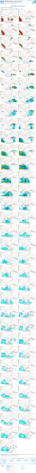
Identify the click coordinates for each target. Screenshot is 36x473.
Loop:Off (22, 9)
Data (8, 3)
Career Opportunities (23, 469)
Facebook (33, 460)
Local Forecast (28, 0)
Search (34, 3)
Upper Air (4, 463)
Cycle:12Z (13, 9)
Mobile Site (5, 0)
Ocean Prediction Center (13, 1)
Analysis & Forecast (4, 3)
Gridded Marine (11, 461)
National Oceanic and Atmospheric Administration (11, 2)
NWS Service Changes (26, 460)
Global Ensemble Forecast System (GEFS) (11, 454)
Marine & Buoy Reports (5, 460)
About (16, 3)
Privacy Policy (22, 467)
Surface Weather (4, 461)
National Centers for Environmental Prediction (10, 466)
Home (1, 0)
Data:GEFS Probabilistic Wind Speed (4, 9)
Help (21, 466)
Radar (4, 462)
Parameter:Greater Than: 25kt (17, 9)
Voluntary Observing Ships (18, 460)
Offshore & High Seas (12, 460)
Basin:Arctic (10, 9)
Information (12, 3)
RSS (7, 0)
